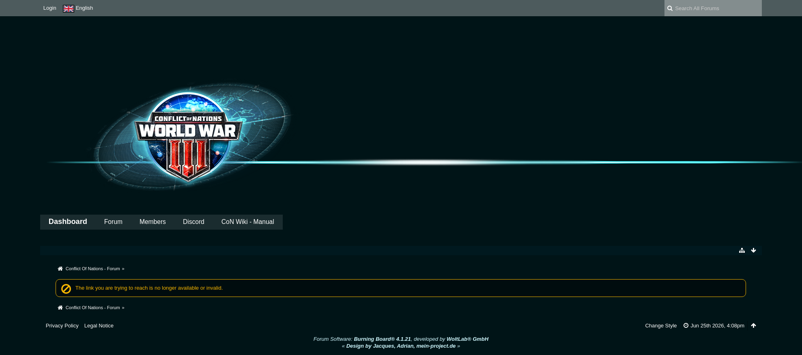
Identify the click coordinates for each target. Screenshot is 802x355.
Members (153, 221)
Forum (113, 221)
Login (49, 8)
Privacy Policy (62, 326)
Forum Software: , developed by (401, 339)
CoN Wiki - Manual (247, 221)
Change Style (661, 326)
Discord (193, 221)
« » (401, 346)
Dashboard (68, 221)
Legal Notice (99, 326)
